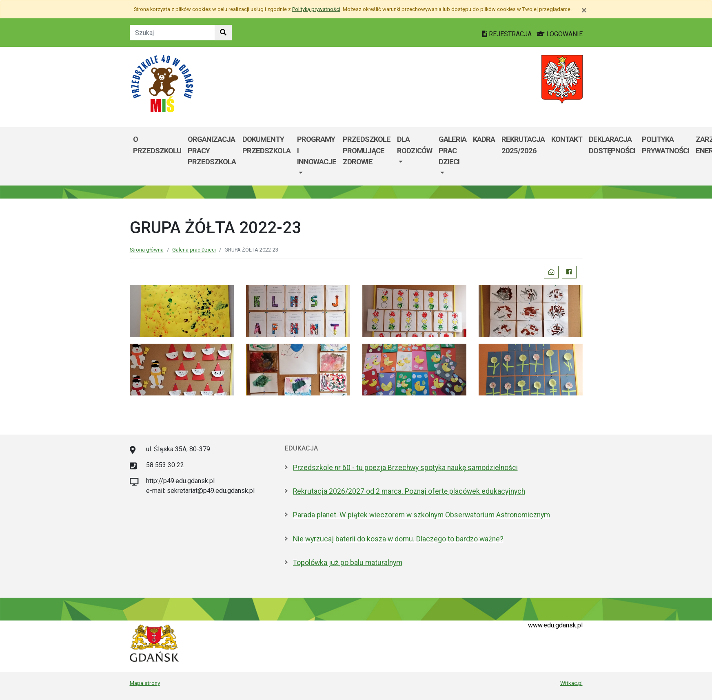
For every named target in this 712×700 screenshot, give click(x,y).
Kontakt (566, 139)
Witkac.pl (571, 683)
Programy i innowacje (316, 150)
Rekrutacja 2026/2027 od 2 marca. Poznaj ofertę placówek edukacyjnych (409, 491)
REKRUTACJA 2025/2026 (523, 145)
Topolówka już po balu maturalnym (347, 563)
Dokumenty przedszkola (266, 145)
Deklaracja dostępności (612, 145)
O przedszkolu (157, 145)
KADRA (484, 139)
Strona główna (147, 250)
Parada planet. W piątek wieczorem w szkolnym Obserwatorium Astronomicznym (421, 515)
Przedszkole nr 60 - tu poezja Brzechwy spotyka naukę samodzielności (405, 468)
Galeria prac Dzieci (452, 150)
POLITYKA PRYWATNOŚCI (665, 145)
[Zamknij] (584, 10)
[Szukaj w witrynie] (223, 32)
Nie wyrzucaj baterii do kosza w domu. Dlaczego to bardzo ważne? (398, 539)
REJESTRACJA (507, 34)
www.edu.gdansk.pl (555, 625)
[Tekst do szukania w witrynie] (172, 32)
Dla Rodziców (414, 145)
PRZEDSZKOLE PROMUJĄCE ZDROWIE (366, 150)
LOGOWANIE (560, 34)
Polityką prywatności (316, 9)
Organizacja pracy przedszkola (212, 150)
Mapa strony (145, 683)
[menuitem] (316, 156)
